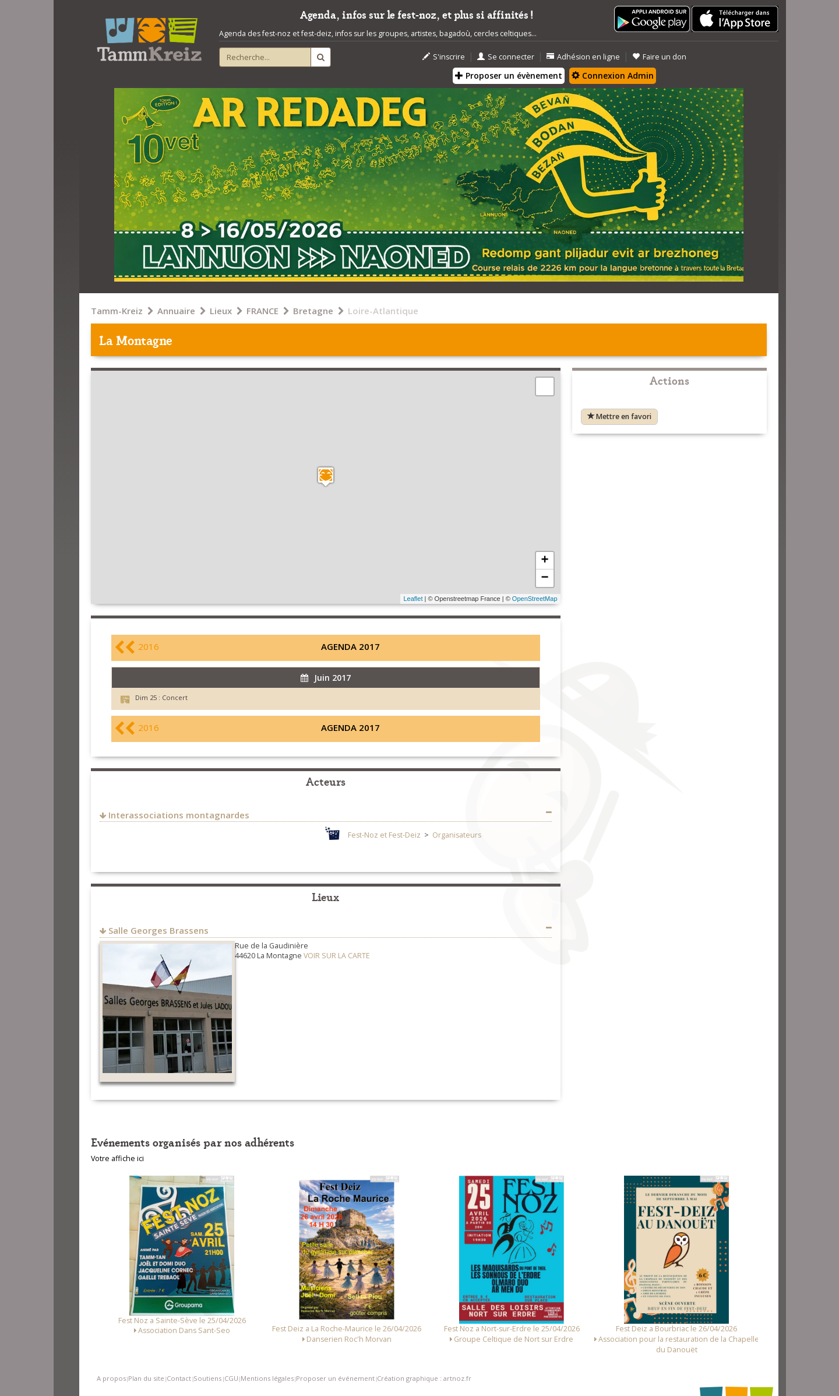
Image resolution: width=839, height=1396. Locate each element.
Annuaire (176, 311)
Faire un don (659, 57)
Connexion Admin (613, 75)
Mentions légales (267, 1378)
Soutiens (207, 1378)
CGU (231, 1378)
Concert (175, 697)
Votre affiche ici (117, 1158)
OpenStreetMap (535, 598)
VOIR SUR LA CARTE (337, 956)
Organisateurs (456, 835)
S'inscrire (443, 57)
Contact (179, 1378)
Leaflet (412, 598)
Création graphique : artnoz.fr (424, 1378)
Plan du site (146, 1378)
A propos (111, 1378)
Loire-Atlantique (383, 311)
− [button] (544, 578)
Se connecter (505, 57)
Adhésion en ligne (583, 57)
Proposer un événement (335, 1378)
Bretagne (313, 311)
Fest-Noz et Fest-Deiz (384, 835)
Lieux (221, 311)
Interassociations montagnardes (178, 815)
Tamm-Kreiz (117, 311)
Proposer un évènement (508, 75)
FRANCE (262, 311)
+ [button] (544, 560)
